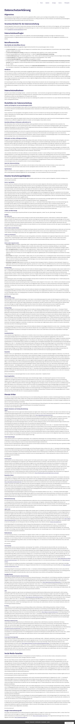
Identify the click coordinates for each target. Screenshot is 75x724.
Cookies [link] (48, 722)
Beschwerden (43, 722)
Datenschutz (32, 722)
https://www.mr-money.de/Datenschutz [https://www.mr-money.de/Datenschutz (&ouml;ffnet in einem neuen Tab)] (50, 612)
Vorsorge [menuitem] (54, 2)
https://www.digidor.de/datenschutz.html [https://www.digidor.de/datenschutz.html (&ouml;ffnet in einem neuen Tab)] (44, 415)
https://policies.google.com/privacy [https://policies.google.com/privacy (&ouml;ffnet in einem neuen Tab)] (40, 715)
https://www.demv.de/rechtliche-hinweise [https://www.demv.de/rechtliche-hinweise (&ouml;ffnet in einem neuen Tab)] (34, 597)
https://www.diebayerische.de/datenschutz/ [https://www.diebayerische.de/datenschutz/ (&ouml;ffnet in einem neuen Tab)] (52, 582)
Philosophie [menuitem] (66, 2)
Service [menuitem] (60, 2)
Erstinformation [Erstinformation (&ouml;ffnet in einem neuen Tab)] (38, 722)
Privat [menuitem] (41, 2)
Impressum (27, 722)
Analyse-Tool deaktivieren (55, 521)
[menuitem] (37, 3)
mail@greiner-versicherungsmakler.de (15, 29)
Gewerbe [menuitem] (47, 2)
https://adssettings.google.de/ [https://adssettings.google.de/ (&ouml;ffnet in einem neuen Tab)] (21, 717)
